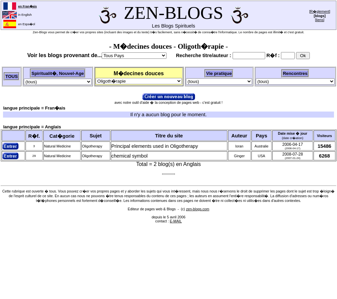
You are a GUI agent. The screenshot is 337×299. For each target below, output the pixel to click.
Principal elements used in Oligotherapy (154, 146)
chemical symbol (129, 156)
